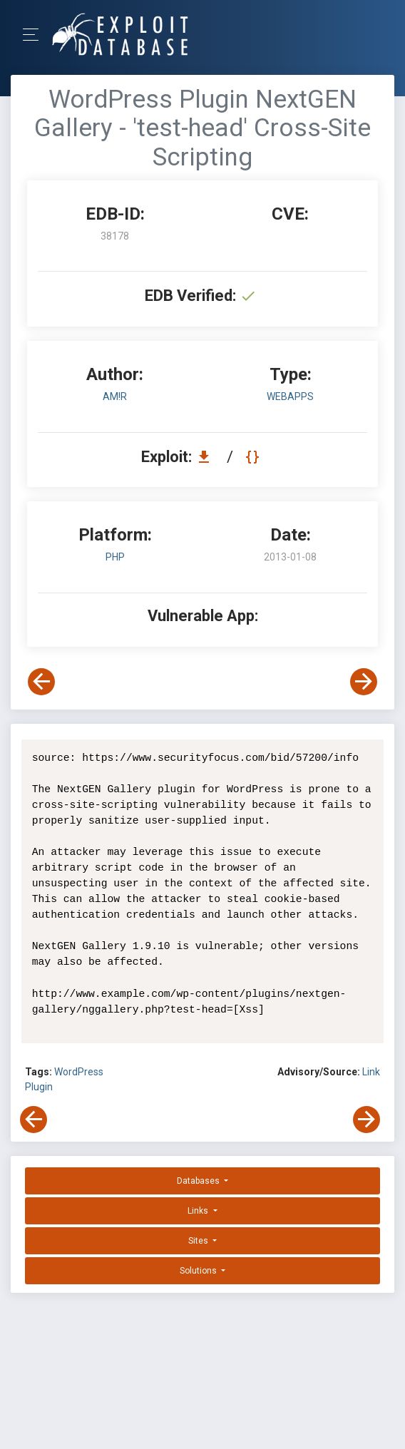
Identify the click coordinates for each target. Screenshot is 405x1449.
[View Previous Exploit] (41, 681)
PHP (115, 557)
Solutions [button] (199, 1271)
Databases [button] (199, 1181)
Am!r (115, 396)
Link (371, 1071)
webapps (290, 396)
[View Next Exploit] (363, 681)
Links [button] (199, 1211)
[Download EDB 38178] (207, 457)
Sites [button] (199, 1241)
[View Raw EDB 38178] (254, 457)
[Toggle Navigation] (35, 34)
